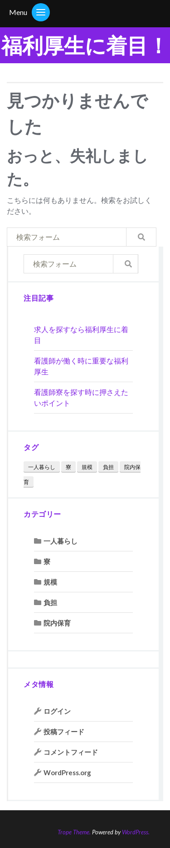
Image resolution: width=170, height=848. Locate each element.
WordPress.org (67, 772)
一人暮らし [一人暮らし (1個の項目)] (41, 467)
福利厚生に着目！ (85, 45)
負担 (50, 602)
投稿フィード (64, 731)
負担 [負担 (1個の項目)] (108, 467)
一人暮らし (61, 541)
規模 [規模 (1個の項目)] (87, 467)
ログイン (57, 711)
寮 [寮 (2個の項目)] (68, 467)
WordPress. (136, 832)
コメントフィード (71, 752)
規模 (50, 582)
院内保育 (57, 623)
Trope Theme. (74, 832)
